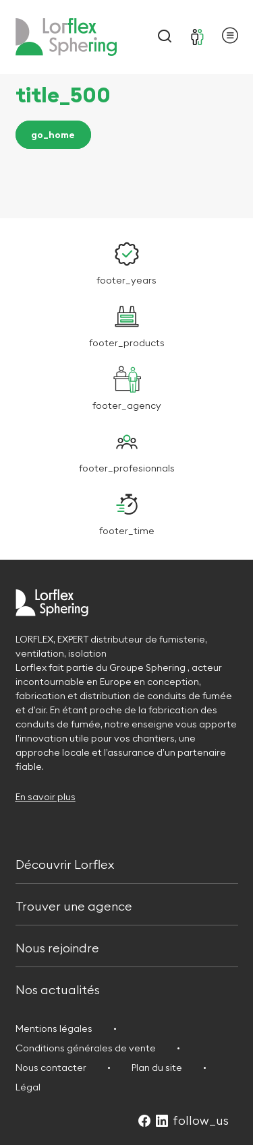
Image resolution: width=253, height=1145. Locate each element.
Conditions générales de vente (86, 1048)
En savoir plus (46, 797)
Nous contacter (51, 1067)
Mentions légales (54, 1028)
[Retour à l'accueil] (66, 37)
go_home (53, 135)
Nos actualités (58, 988)
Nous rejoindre (57, 946)
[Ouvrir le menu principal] (230, 37)
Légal (28, 1087)
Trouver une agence (74, 904)
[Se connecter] (197, 37)
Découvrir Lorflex (65, 863)
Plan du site (157, 1067)
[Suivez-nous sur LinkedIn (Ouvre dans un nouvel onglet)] (162, 1122)
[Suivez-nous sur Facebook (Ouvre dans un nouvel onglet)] (144, 1122)
